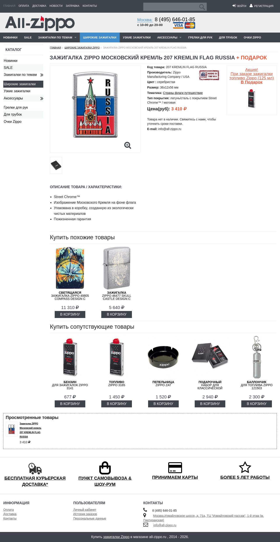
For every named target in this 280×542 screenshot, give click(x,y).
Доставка (39, 5)
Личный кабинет (84, 509)
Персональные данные (89, 518)
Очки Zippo (252, 37)
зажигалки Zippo (116, 537)
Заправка (72, 5)
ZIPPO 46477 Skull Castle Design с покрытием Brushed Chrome (117, 299)
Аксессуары (167, 37)
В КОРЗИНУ (70, 314)
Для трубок (228, 37)
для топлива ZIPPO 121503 (257, 385)
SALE (28, 37)
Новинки (10, 37)
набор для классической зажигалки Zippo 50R (210, 386)
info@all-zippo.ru (164, 525)
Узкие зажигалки (137, 37)
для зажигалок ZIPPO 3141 (70, 385)
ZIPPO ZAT (163, 383)
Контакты (90, 5)
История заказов (85, 514)
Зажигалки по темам (55, 37)
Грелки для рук (200, 37)
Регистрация (261, 6)
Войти (239, 6)
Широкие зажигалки (99, 37)
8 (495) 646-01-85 (175, 19)
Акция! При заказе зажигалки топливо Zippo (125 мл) (251, 75)
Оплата (24, 5)
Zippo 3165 (116, 383)
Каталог (13, 50)
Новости (56, 5)
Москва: (144, 19)
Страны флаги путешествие (183, 93)
